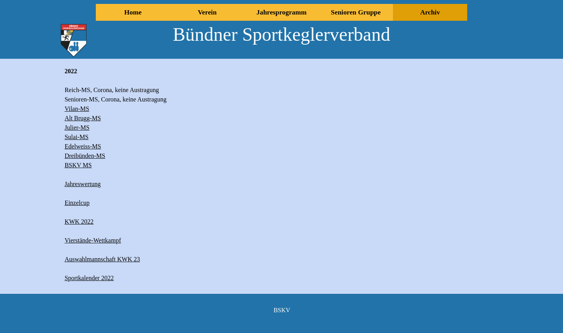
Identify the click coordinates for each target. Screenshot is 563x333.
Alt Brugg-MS (83, 118)
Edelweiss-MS (83, 146)
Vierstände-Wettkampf (93, 240)
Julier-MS (77, 127)
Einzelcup (77, 202)
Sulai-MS (76, 137)
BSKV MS (78, 165)
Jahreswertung (82, 184)
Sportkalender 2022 (89, 278)
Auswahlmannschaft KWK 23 (102, 259)
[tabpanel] (169, 175)
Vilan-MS (77, 108)
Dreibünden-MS (85, 155)
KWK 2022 (79, 221)
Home (133, 12)
